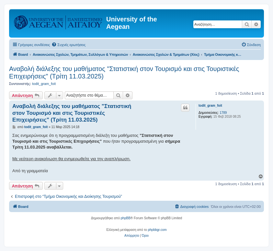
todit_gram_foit (44, 84)
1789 (223, 112)
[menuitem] (68, 45)
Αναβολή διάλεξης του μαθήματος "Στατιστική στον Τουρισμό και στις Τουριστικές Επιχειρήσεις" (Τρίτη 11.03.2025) (124, 72)
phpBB (126, 218)
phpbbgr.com (157, 230)
